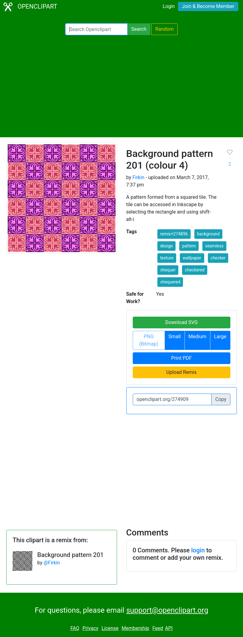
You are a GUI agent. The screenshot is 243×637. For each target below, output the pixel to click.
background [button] (208, 233)
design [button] (166, 245)
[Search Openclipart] (96, 29)
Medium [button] (197, 336)
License (110, 628)
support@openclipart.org (167, 610)
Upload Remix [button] (181, 372)
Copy (220, 399)
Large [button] (220, 336)
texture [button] (166, 257)
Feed (157, 628)
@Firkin (51, 563)
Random (164, 29)
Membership (135, 628)
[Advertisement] (121, 86)
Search (138, 29)
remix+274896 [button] (174, 233)
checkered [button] (195, 269)
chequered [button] (170, 281)
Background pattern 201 (70, 555)
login (198, 550)
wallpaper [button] (192, 257)
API (169, 628)
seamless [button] (214, 245)
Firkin (138, 177)
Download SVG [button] (181, 322)
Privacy (91, 628)
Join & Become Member (208, 6)
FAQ (74, 628)
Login (169, 6)
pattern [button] (189, 245)
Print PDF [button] (181, 358)
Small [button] (174, 336)
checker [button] (218, 257)
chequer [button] (168, 269)
